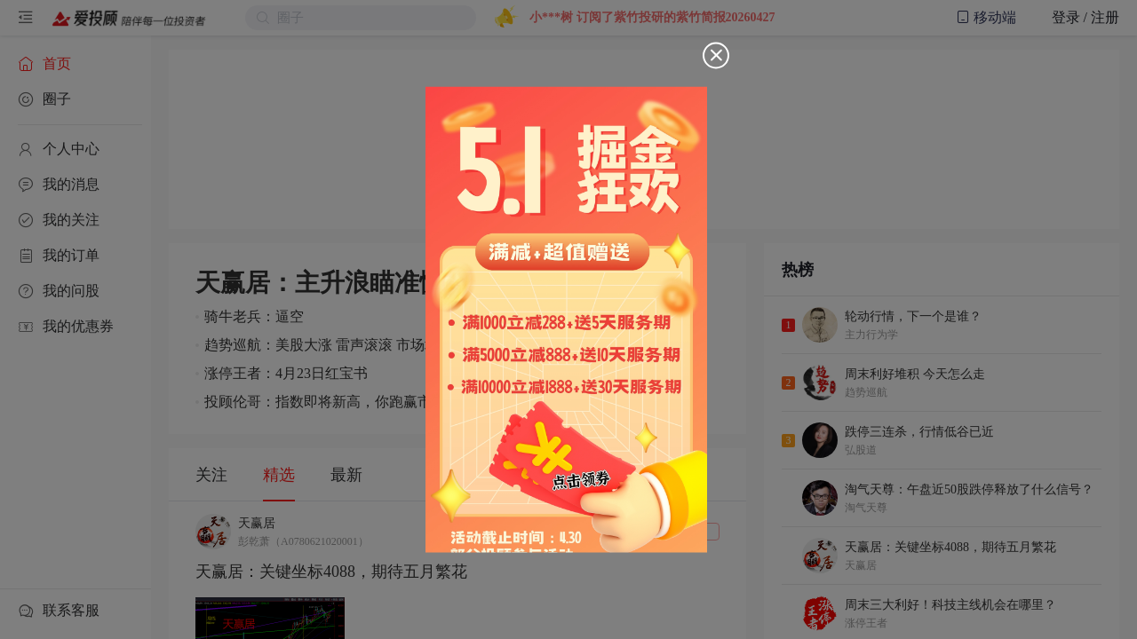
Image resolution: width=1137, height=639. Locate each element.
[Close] (716, 56)
